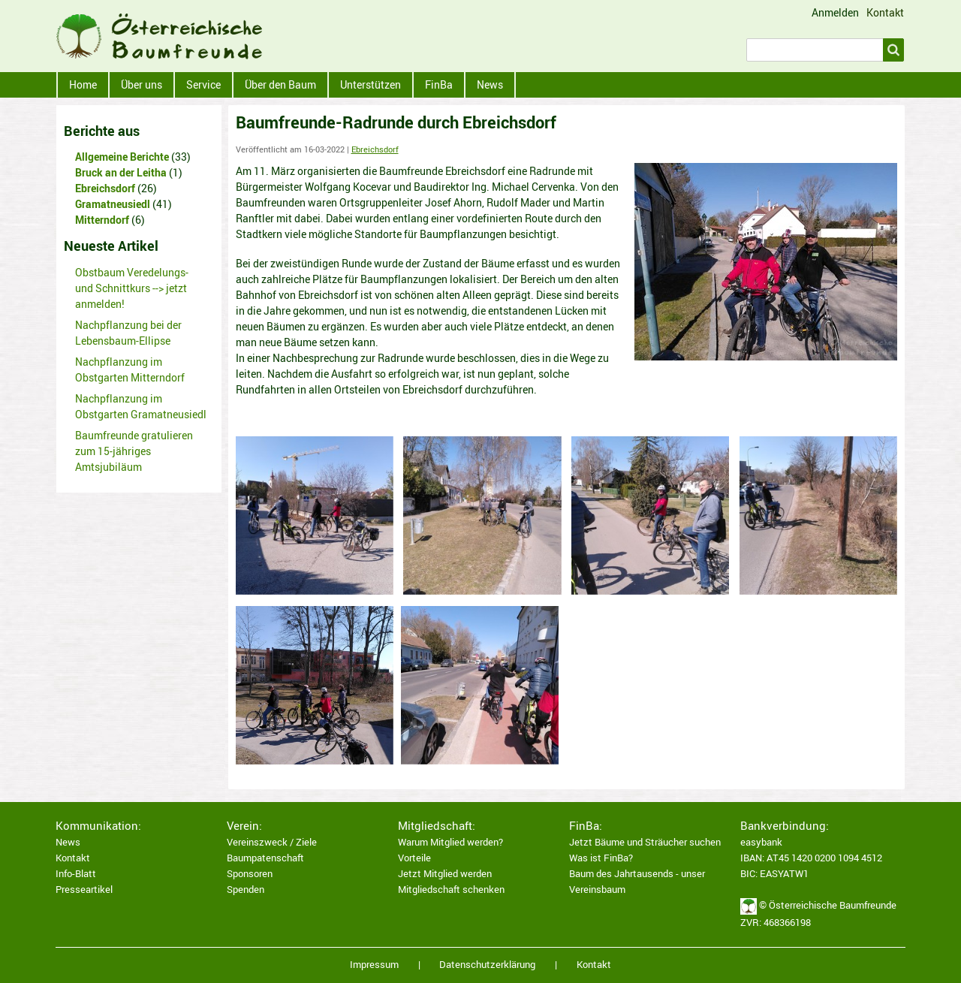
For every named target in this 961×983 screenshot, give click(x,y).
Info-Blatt (76, 873)
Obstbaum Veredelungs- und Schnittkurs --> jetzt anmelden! (131, 288)
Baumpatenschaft (265, 858)
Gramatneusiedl (112, 204)
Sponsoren (250, 873)
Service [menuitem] (203, 84)
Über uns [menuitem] (141, 84)
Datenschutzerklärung (487, 964)
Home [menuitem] (83, 84)
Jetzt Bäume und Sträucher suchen (645, 842)
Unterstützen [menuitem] (370, 84)
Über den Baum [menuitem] (280, 84)
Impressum (374, 964)
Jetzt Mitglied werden (445, 873)
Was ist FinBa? (601, 858)
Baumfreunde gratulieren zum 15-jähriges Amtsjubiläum (134, 451)
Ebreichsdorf (375, 149)
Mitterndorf (102, 220)
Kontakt (885, 12)
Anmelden (835, 13)
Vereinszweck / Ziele (272, 842)
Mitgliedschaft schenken (451, 889)
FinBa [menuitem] (439, 84)
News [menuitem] (490, 84)
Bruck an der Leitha (121, 172)
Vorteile (414, 858)
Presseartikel (84, 889)
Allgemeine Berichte (122, 156)
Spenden (245, 889)
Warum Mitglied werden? (450, 842)
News (68, 842)
